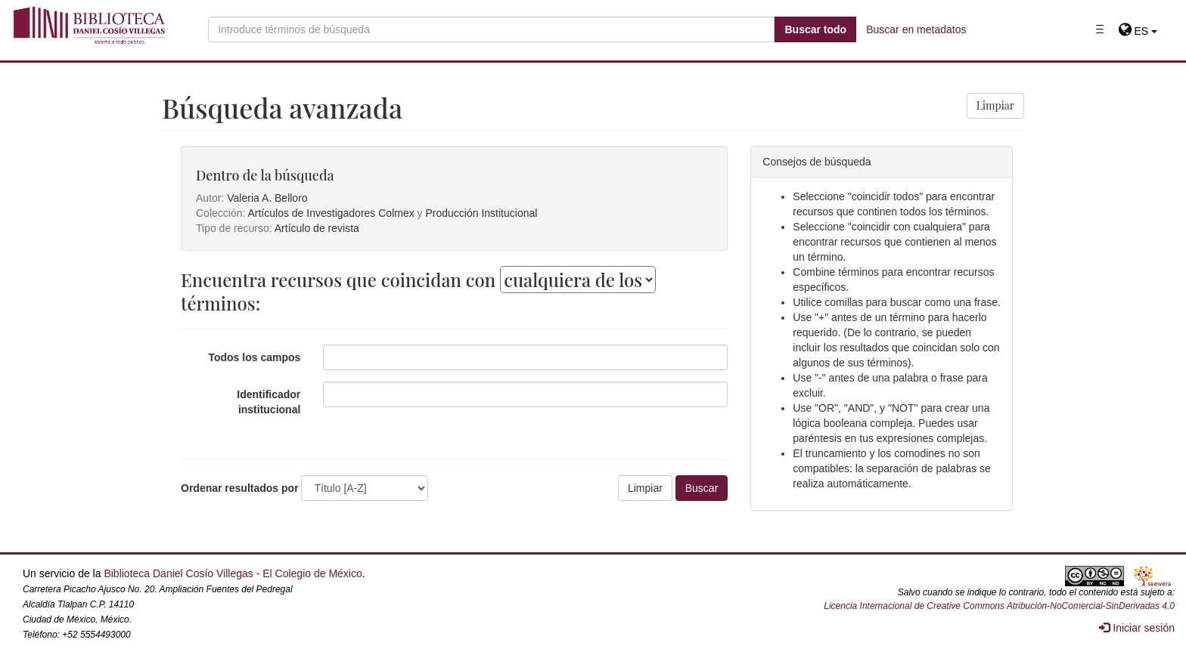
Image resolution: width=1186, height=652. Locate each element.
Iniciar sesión (1137, 628)
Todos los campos (254, 357)
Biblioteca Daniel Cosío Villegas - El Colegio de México (233, 573)
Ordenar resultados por (240, 488)
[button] (1138, 31)
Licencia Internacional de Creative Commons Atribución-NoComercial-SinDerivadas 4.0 (999, 606)
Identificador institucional (268, 402)
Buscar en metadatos (916, 29)
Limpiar (995, 105)
